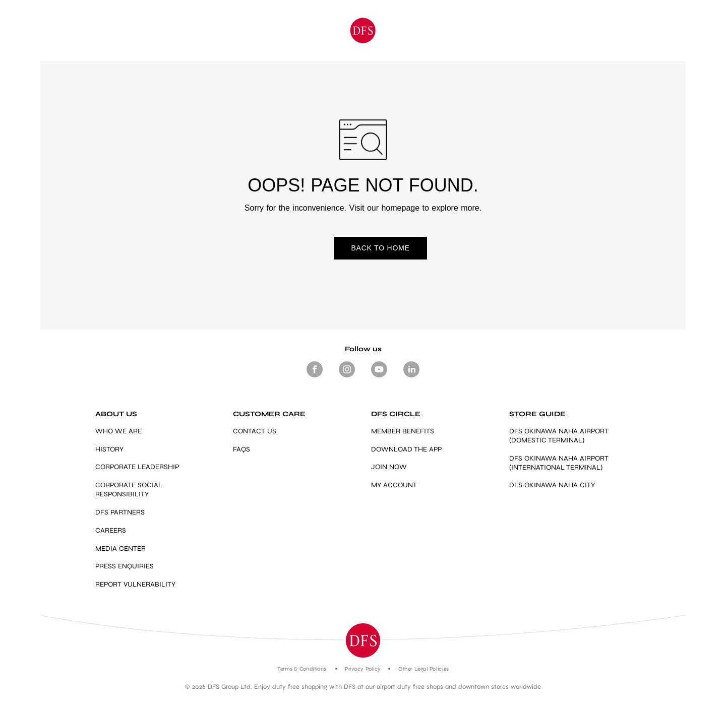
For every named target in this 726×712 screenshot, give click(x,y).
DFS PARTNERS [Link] (120, 512)
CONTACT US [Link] (254, 431)
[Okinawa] (363, 30)
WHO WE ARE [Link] (118, 431)
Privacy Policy (363, 669)
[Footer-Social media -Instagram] (347, 377)
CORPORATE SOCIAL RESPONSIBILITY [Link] (128, 489)
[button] (363, 640)
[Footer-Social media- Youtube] (379, 377)
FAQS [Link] (241, 449)
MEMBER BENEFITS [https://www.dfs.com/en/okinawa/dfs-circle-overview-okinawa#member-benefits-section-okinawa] (402, 431)
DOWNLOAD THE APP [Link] (406, 449)
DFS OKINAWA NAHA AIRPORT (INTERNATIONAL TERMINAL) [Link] (559, 463)
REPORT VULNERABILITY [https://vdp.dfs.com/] (135, 584)
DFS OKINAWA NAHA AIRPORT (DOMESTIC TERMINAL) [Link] (559, 435)
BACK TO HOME (363, 248)
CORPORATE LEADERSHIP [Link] (137, 467)
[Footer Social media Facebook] (315, 377)
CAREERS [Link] (110, 530)
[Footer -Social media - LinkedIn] (411, 377)
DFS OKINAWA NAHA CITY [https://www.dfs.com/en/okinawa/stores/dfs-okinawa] (552, 485)
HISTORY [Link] (109, 449)
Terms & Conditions (301, 669)
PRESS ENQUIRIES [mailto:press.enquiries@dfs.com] (124, 566)
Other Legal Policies (423, 669)
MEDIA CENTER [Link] (120, 548)
